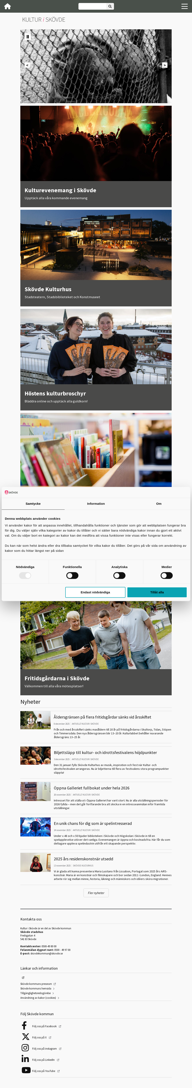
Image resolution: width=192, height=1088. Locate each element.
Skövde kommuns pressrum (36, 984)
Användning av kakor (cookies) (38, 998)
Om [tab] (158, 504)
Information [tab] (96, 504)
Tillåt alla (157, 592)
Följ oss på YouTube (44, 1071)
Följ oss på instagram (44, 1048)
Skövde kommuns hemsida (35, 988)
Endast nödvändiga (95, 592)
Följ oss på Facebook (44, 1026)
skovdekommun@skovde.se (47, 953)
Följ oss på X (39, 1037)
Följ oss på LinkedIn (43, 1060)
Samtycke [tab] (33, 504)
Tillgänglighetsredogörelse (35, 993)
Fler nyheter (96, 893)
